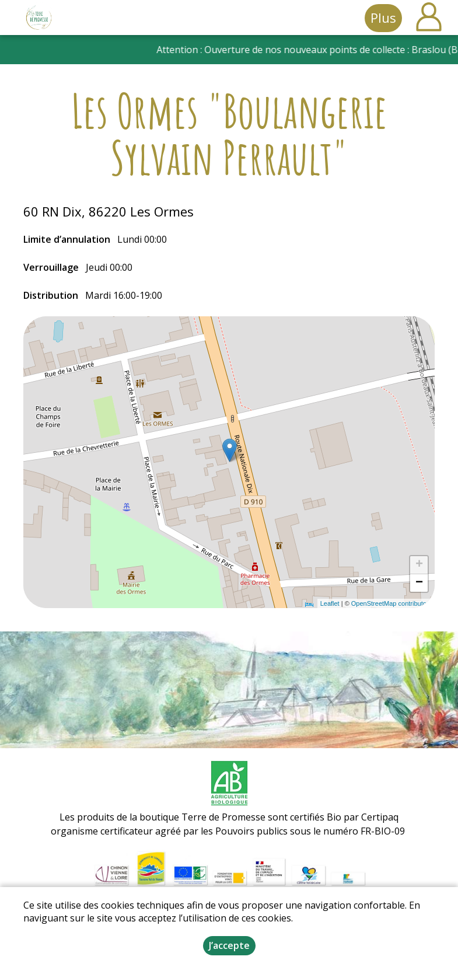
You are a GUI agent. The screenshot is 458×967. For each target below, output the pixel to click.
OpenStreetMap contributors (391, 603)
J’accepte (229, 945)
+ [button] (419, 565)
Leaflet (330, 603)
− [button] (419, 583)
